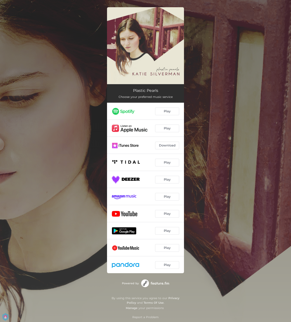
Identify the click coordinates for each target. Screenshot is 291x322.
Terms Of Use (154, 302)
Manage (132, 308)
